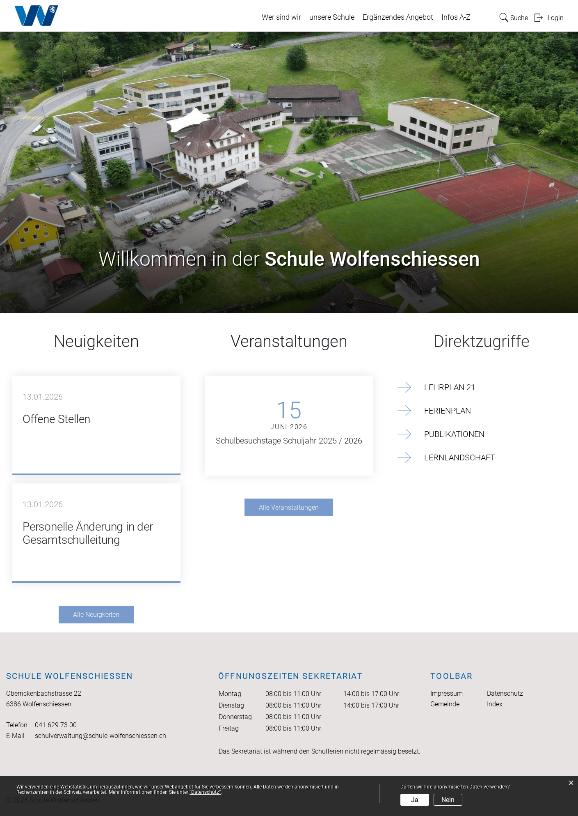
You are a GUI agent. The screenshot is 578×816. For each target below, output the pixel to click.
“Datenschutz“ (205, 792)
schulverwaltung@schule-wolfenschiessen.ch (100, 736)
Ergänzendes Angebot (398, 17)
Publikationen (454, 434)
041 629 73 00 (56, 725)
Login (556, 18)
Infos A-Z (456, 17)
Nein (448, 800)
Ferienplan (447, 411)
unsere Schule (331, 17)
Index (495, 704)
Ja (414, 800)
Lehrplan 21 (449, 387)
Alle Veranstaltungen (289, 507)
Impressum (446, 693)
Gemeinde (444, 704)
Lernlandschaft (459, 457)
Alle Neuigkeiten (96, 614)
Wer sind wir (281, 17)
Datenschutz (505, 693)
